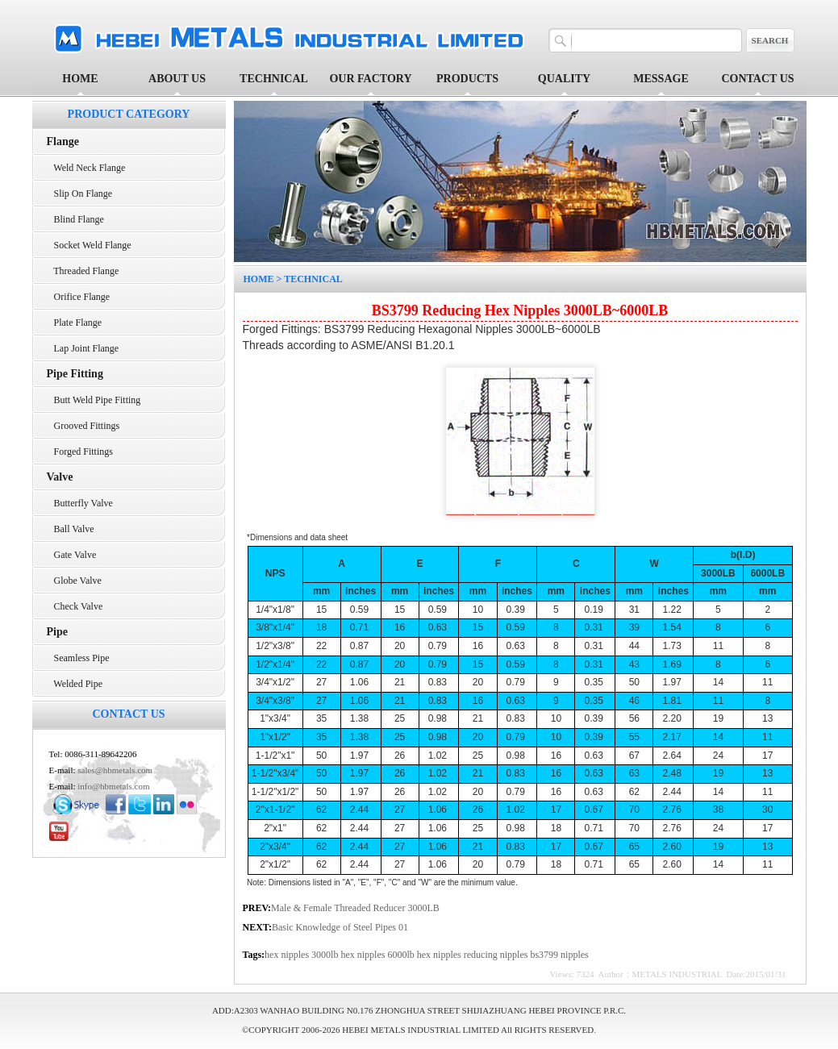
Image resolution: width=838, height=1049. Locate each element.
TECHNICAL (313, 279)
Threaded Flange (83, 271)
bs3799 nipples (559, 954)
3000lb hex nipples (349, 954)
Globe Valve (74, 580)
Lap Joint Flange (83, 348)
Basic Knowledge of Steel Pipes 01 (340, 927)
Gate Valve (72, 554)
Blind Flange (75, 219)
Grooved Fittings (83, 425)
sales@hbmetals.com (114, 770)
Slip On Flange (80, 193)
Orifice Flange (78, 296)
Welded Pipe (74, 683)
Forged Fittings (80, 451)
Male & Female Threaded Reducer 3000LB (355, 908)
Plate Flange (74, 322)
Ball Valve (70, 529)
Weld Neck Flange (86, 167)
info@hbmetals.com (113, 786)
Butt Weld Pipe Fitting (94, 400)
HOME (80, 79)
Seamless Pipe (78, 658)
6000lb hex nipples (425, 954)
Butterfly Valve (80, 503)
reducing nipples (497, 954)
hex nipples (288, 954)
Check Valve (75, 606)
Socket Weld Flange (89, 245)
